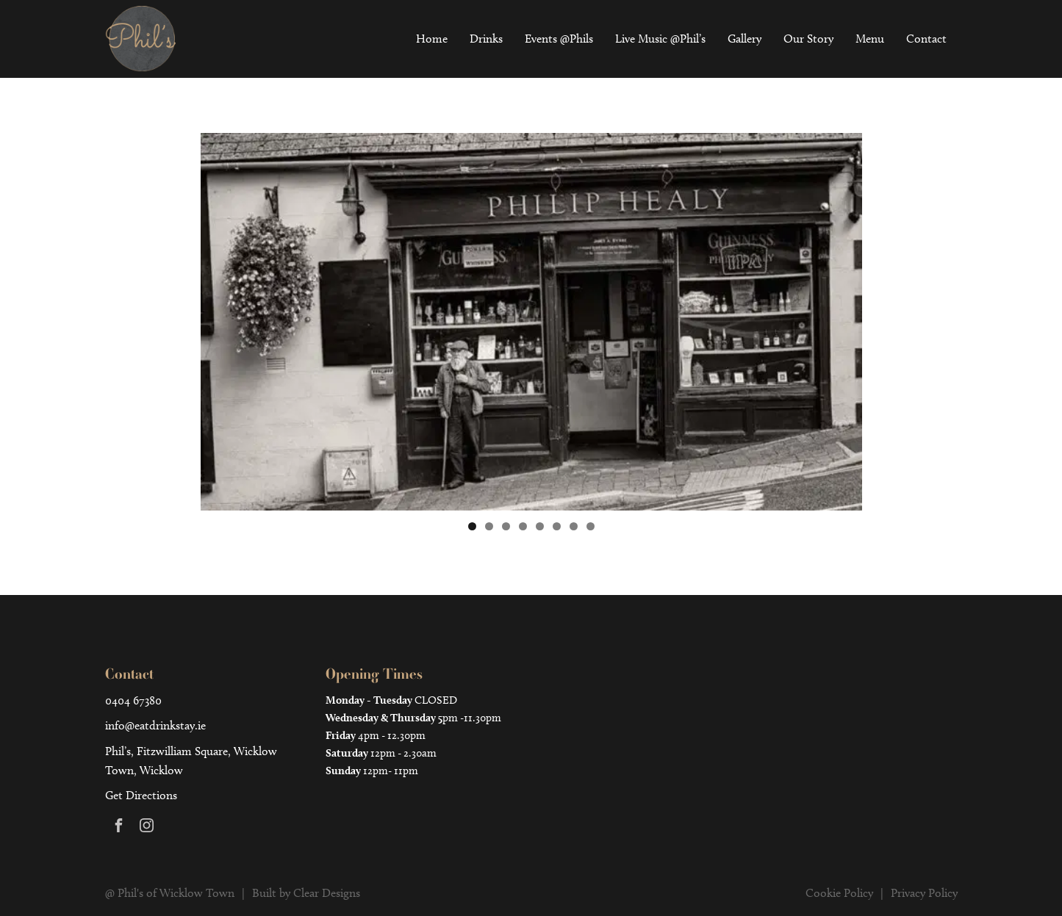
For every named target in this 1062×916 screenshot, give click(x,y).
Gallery (744, 39)
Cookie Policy (839, 893)
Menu (869, 39)
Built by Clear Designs (306, 893)
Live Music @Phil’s (660, 39)
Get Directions (141, 795)
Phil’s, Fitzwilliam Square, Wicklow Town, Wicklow (191, 760)
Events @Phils (559, 39)
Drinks (486, 39)
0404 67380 (133, 700)
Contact (926, 39)
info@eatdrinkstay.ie (155, 725)
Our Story (808, 39)
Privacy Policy (924, 893)
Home (432, 39)
